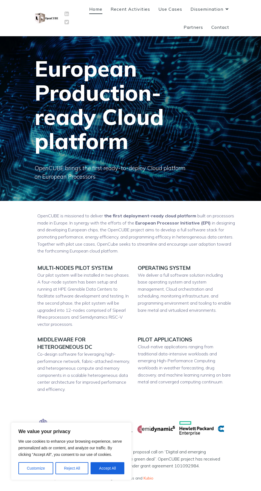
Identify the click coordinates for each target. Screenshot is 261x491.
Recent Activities (130, 10)
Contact (220, 28)
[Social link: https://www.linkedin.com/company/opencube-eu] (67, 15)
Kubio (148, 480)
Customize (36, 468)
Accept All (107, 468)
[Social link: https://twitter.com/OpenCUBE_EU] (67, 23)
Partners (193, 28)
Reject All (72, 468)
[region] (71, 451)
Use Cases (170, 10)
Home (95, 10)
